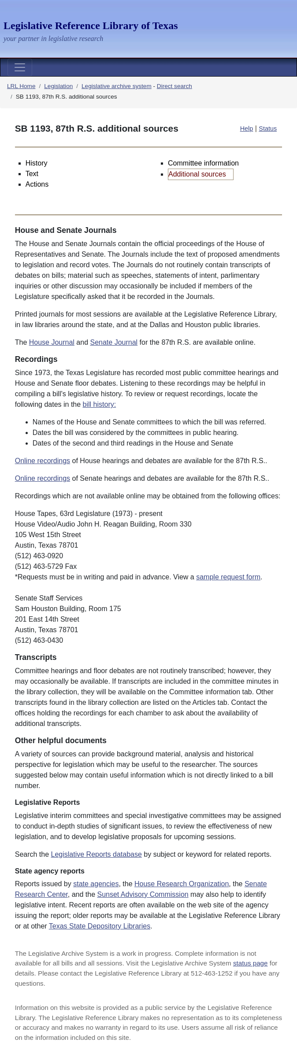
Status (268, 128)
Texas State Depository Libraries (99, 926)
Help (246, 128)
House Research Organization (181, 884)
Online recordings (42, 460)
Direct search (174, 86)
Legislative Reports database (96, 854)
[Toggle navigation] (19, 67)
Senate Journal (113, 342)
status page (250, 963)
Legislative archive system (117, 86)
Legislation (58, 86)
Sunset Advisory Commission (142, 894)
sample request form (228, 577)
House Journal (51, 342)
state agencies (96, 884)
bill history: (99, 404)
